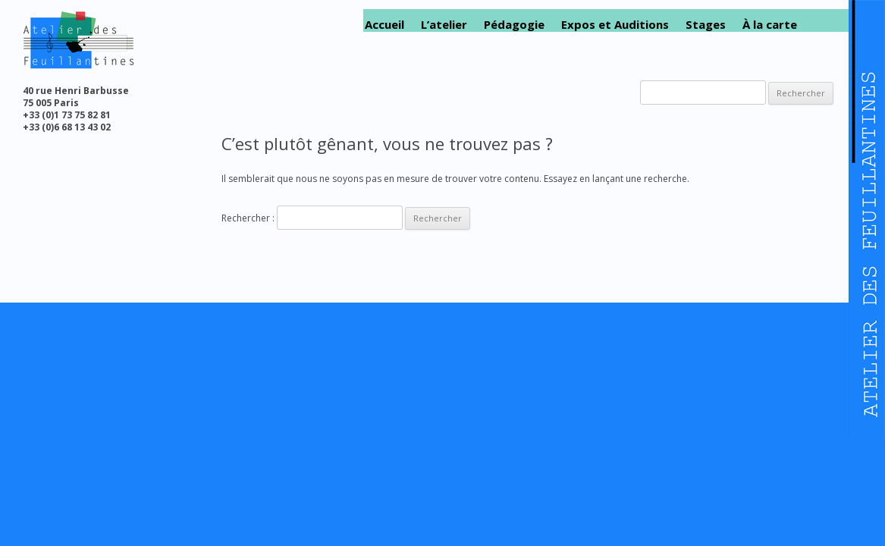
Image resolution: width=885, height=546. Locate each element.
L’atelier (444, 24)
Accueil (384, 24)
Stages (706, 24)
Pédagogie (514, 24)
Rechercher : (248, 218)
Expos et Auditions (615, 24)
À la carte (769, 24)
